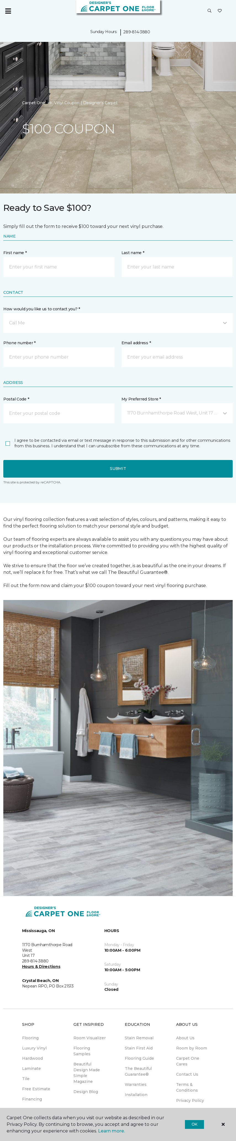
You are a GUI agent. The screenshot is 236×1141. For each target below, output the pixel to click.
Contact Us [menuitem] (187, 1074)
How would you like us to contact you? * (41, 309)
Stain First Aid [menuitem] (139, 1048)
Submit (118, 468)
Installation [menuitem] (136, 1094)
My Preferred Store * (141, 399)
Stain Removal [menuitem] (139, 1037)
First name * (15, 253)
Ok (194, 1124)
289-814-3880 (136, 31)
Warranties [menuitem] (136, 1084)
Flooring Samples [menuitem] (82, 1051)
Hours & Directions (41, 966)
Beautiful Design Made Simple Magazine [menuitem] (86, 1073)
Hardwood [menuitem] (32, 1058)
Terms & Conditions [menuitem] (187, 1087)
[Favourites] (219, 11)
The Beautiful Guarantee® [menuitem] (138, 1071)
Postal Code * (16, 399)
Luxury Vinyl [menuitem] (34, 1048)
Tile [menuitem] (26, 1078)
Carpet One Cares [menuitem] (187, 1061)
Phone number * (19, 343)
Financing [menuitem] (32, 1099)
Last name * (132, 253)
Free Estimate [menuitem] (36, 1088)
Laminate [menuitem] (31, 1068)
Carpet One (33, 102)
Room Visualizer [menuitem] (89, 1037)
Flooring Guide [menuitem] (139, 1058)
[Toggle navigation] (8, 11)
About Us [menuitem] (185, 1037)
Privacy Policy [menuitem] (190, 1100)
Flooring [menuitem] (30, 1037)
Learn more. (111, 1131)
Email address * (136, 343)
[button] (209, 11)
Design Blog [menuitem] (85, 1091)
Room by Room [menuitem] (191, 1048)
